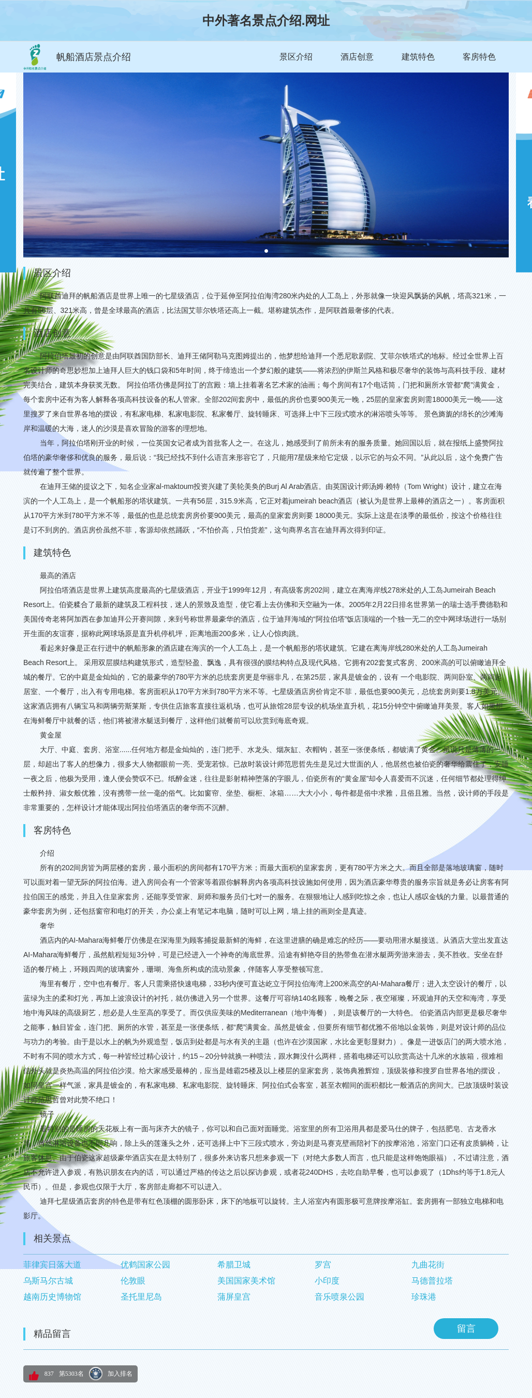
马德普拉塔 (432, 1280)
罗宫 (323, 1264)
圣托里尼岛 (141, 1296)
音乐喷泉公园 (339, 1296)
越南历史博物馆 (52, 1296)
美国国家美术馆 (246, 1280)
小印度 (327, 1280)
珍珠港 (423, 1296)
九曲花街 (428, 1264)
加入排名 (120, 1373)
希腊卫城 (233, 1264)
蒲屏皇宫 (233, 1296)
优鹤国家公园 (145, 1264)
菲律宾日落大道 (52, 1264)
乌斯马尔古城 (48, 1280)
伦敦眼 (133, 1280)
